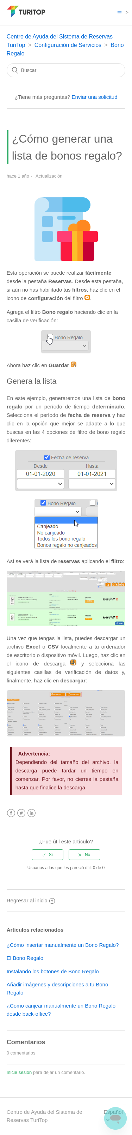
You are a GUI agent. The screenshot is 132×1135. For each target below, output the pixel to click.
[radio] (47, 854)
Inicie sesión (19, 1072)
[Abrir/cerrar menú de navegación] (119, 12)
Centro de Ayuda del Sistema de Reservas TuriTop (44, 1116)
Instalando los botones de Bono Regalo (53, 971)
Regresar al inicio (31, 900)
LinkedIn (31, 813)
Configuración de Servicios (67, 45)
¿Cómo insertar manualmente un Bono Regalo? (63, 945)
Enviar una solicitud (94, 97)
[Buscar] (66, 70)
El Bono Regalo (25, 958)
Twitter (21, 813)
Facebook (11, 813)
